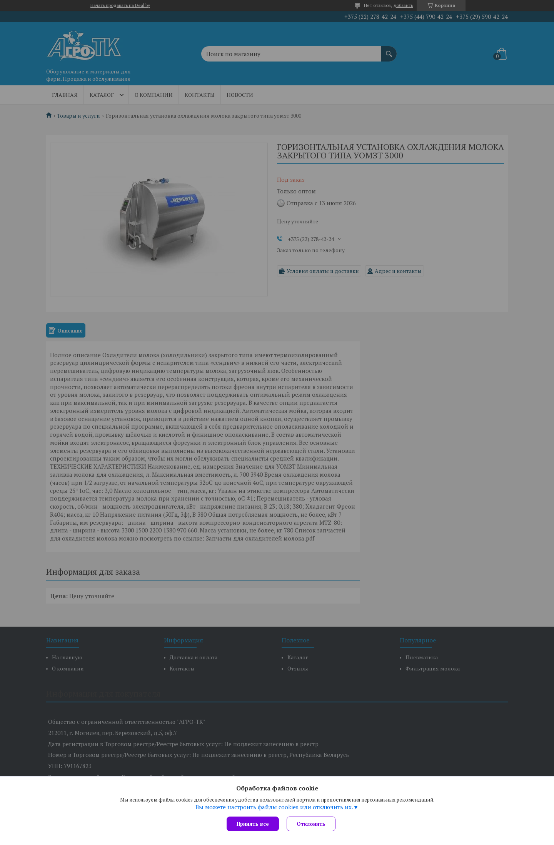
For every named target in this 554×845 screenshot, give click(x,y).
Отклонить (311, 823)
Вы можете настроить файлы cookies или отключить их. (274, 806)
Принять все (253, 823)
